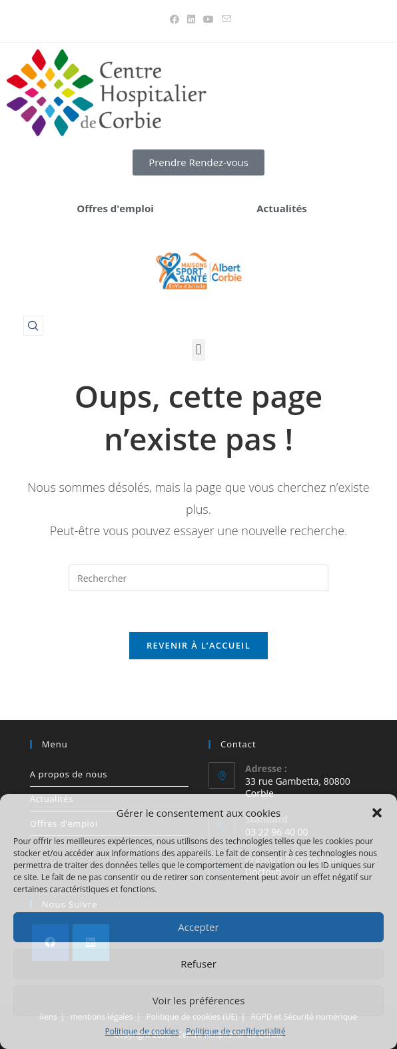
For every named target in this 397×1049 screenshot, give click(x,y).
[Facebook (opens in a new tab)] (174, 19)
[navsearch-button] (33, 326)
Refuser (198, 963)
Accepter (198, 927)
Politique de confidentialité (235, 1031)
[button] (377, 812)
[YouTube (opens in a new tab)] (208, 19)
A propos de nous (68, 774)
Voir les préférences (199, 1000)
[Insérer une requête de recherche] (198, 578)
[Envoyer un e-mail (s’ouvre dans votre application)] (224, 19)
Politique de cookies (142, 1031)
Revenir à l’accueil (198, 645)
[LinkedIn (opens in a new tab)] (191, 19)
